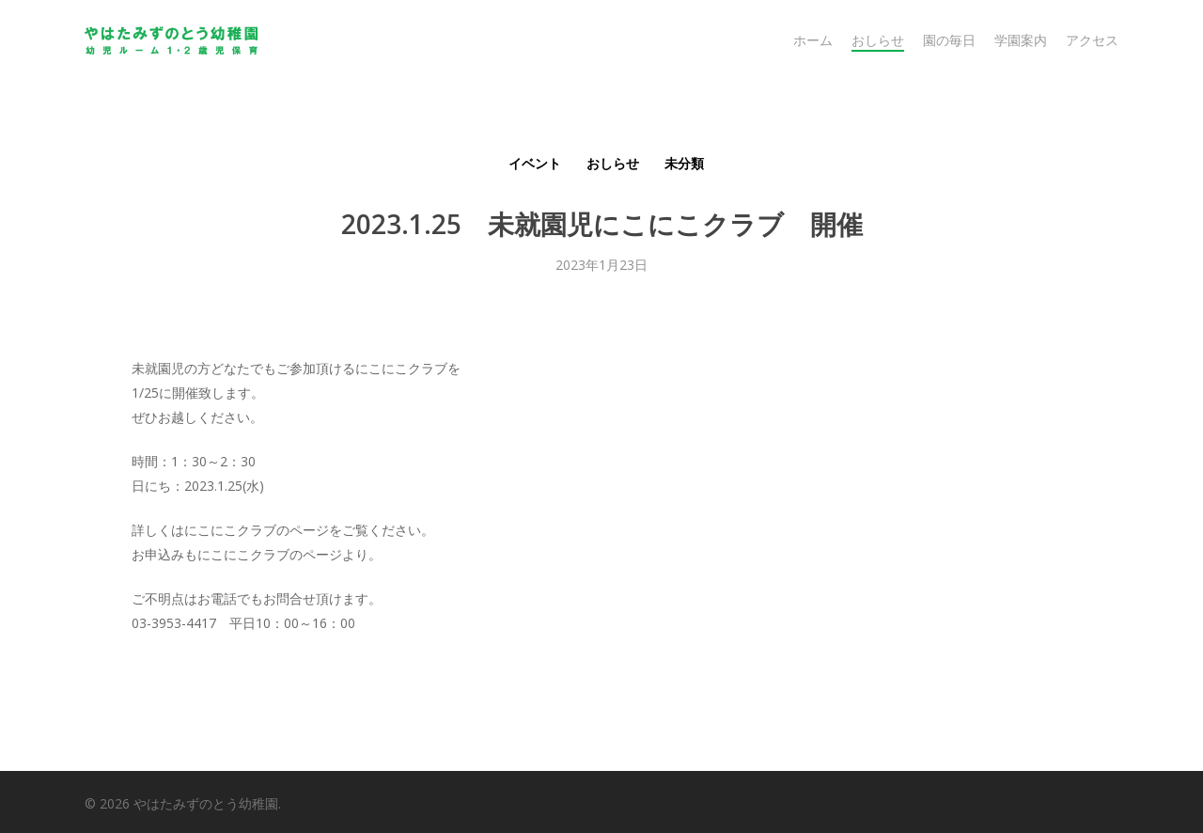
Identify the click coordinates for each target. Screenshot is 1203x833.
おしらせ (612, 163)
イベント (534, 163)
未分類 (684, 163)
